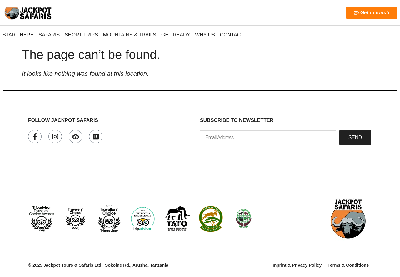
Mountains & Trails (129, 34)
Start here (18, 34)
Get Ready (175, 34)
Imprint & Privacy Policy (296, 265)
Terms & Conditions (348, 265)
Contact (232, 34)
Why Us (205, 34)
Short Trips (81, 34)
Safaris (49, 34)
